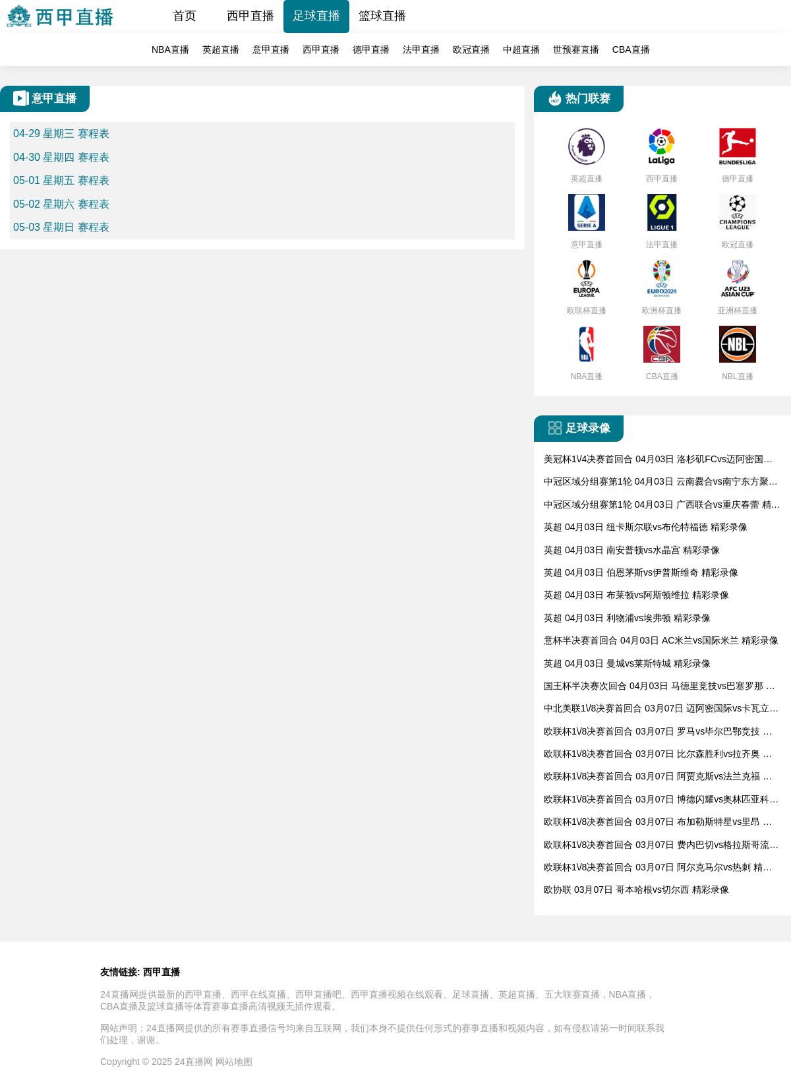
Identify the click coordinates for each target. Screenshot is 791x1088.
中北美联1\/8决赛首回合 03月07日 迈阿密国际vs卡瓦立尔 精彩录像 (661, 709)
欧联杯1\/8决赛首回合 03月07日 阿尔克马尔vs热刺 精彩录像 (658, 868)
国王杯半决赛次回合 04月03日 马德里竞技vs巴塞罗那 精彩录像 (659, 686)
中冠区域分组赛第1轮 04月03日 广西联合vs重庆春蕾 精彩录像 (662, 505)
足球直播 (316, 15)
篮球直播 (382, 15)
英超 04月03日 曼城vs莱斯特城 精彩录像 (627, 663)
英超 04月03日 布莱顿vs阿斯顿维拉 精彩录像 (636, 594)
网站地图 (234, 1061)
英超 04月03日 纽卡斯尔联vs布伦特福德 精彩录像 (645, 527)
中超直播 (521, 49)
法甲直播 (421, 49)
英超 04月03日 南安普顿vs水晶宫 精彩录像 (632, 550)
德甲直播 (371, 49)
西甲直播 (250, 15)
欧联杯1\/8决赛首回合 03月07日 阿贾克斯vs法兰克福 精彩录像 (658, 777)
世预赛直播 (576, 49)
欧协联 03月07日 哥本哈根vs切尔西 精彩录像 (636, 889)
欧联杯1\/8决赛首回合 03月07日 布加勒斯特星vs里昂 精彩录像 (658, 822)
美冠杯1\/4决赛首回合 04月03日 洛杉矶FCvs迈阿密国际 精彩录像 (658, 460)
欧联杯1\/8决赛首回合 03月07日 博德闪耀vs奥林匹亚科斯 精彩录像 (661, 800)
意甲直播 (270, 49)
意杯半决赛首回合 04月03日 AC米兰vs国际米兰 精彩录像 (661, 640)
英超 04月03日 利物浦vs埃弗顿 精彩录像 (627, 618)
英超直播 (220, 49)
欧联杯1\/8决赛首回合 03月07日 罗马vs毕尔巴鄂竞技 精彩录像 (658, 732)
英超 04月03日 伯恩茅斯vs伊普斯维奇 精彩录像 (641, 572)
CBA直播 (631, 49)
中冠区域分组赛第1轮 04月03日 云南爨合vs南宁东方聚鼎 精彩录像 (661, 482)
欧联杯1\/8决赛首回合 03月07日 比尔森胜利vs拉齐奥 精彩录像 (658, 754)
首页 (184, 15)
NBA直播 (170, 49)
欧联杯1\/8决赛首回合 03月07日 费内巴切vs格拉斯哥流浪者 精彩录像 (661, 845)
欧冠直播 (471, 49)
